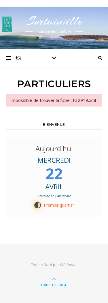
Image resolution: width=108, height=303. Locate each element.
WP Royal (68, 264)
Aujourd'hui (54, 148)
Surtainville (54, 20)
